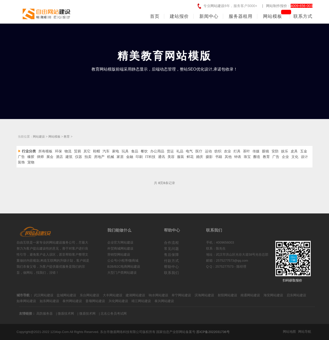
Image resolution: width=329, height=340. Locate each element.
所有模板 (45, 151)
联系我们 (171, 273)
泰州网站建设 (72, 301)
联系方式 (302, 16)
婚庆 (199, 157)
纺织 (217, 151)
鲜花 (190, 157)
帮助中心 (171, 267)
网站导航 (304, 331)
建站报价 (179, 16)
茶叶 (246, 151)
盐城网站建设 (66, 295)
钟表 (237, 157)
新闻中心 (208, 16)
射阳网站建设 (227, 295)
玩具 (125, 151)
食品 (134, 151)
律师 (40, 157)
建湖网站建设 (135, 295)
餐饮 (144, 151)
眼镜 (265, 151)
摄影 (209, 157)
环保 (58, 151)
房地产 (99, 157)
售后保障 (171, 255)
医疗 (198, 151)
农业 (227, 151)
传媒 (256, 151)
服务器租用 (241, 16)
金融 (129, 157)
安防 (275, 151)
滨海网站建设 (204, 295)
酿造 (256, 157)
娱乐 (284, 151)
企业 (285, 157)
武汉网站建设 (43, 295)
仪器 (78, 157)
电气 (189, 151)
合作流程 (171, 243)
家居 (120, 157)
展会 (49, 157)
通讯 (161, 157)
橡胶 (30, 157)
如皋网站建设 (26, 301)
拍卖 (88, 157)
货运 (170, 151)
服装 (180, 157)
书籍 (218, 157)
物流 (67, 151)
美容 (171, 157)
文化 (294, 157)
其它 (87, 151)
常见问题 (171, 249)
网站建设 (217, 6)
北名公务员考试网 (114, 313)
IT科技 (150, 157)
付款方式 (171, 261)
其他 (228, 157)
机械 (110, 157)
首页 (154, 16)
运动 (208, 151)
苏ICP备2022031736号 (213, 332)
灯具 (236, 151)
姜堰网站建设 (95, 301)
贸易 (77, 151)
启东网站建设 (296, 295)
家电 (115, 151)
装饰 (21, 162)
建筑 (68, 157)
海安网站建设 (273, 295)
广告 (21, 157)
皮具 (294, 151)
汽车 (106, 151)
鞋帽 (96, 151)
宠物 (30, 162)
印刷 (139, 157)
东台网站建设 (89, 295)
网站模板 (272, 16)
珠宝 (247, 157)
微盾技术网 (66, 313)
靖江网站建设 (141, 301)
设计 (304, 157)
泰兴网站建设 (164, 301)
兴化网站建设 (118, 301)
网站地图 (289, 331)
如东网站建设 (49, 301)
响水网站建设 (158, 295)
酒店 (59, 157)
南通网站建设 (250, 295)
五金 (303, 151)
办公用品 (157, 151)
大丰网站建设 (112, 295)
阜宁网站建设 (181, 295)
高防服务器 (44, 313)
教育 (67, 136)
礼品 (179, 151)
